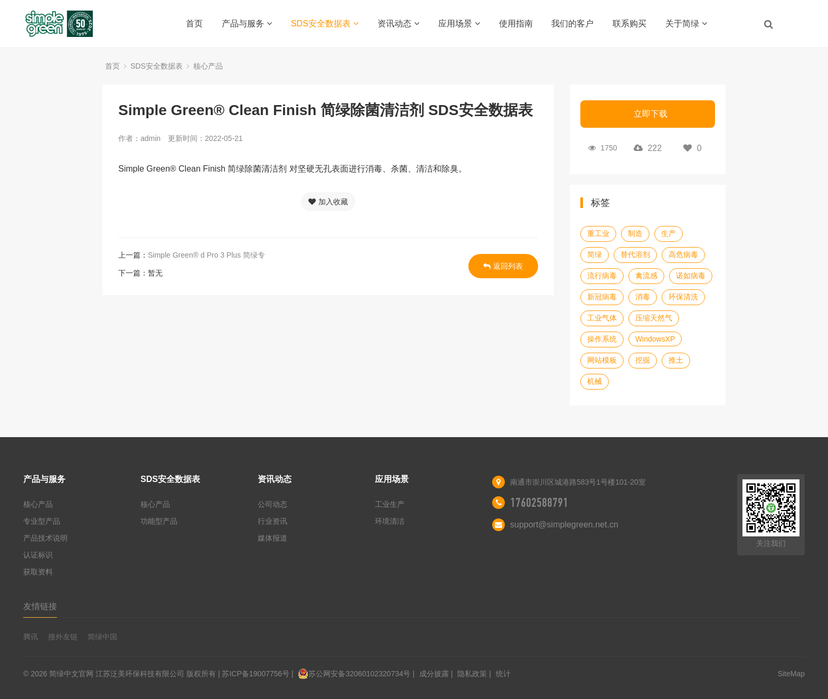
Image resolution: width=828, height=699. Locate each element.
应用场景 (459, 23)
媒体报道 (272, 538)
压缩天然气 (653, 318)
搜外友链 (63, 636)
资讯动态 (398, 23)
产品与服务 (247, 23)
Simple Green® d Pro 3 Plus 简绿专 (206, 255)
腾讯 (30, 636)
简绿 (594, 254)
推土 (676, 360)
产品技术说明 (45, 538)
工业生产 (389, 504)
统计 (503, 673)
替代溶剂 (635, 254)
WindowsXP (655, 339)
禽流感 (646, 275)
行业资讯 (272, 521)
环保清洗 (683, 296)
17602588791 (539, 502)
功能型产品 (158, 521)
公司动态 (272, 504)
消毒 (642, 296)
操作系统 (602, 339)
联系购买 (629, 23)
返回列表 (503, 266)
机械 (594, 381)
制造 (635, 233)
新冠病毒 (602, 296)
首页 (194, 23)
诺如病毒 (690, 275)
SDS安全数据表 (325, 23)
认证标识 (38, 555)
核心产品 (208, 66)
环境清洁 (389, 521)
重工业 (598, 233)
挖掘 (642, 360)
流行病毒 (602, 275)
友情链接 (40, 606)
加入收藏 (328, 201)
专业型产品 (41, 521)
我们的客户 (572, 23)
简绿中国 (102, 636)
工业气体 (602, 318)
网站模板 (602, 360)
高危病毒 (683, 254)
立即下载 (650, 113)
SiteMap (791, 673)
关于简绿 (686, 23)
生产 (668, 233)
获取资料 (38, 572)
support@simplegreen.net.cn (564, 524)
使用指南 (516, 23)
